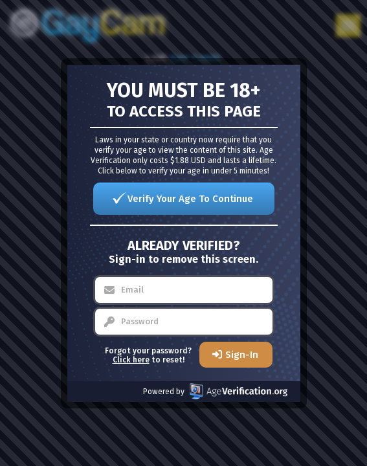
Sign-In (241, 355)
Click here (131, 359)
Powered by (215, 391)
